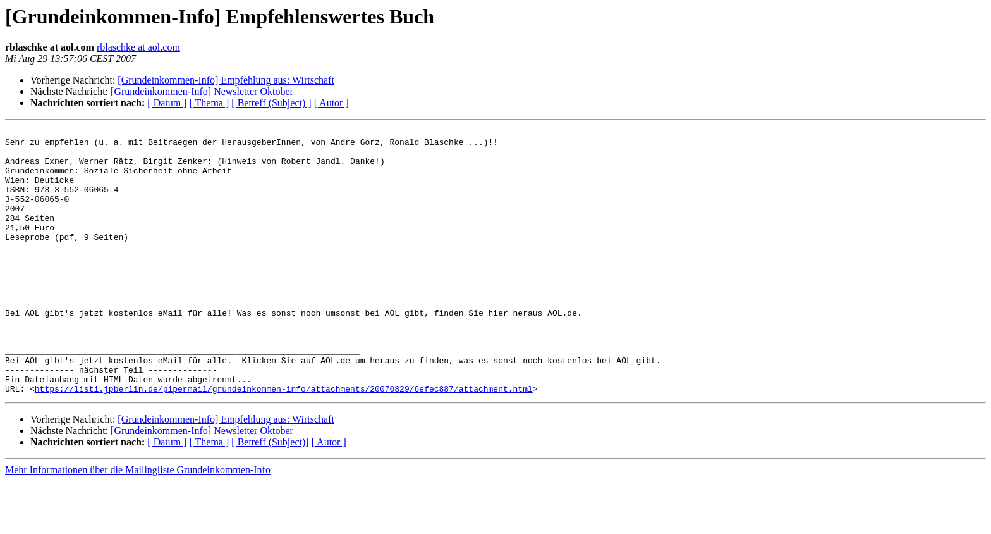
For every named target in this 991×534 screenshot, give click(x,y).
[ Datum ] (166, 102)
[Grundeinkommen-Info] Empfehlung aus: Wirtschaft (226, 80)
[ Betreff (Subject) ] (271, 102)
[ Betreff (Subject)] (269, 495)
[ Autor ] (331, 102)
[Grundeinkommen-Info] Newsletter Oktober (202, 91)
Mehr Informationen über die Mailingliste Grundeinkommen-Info (138, 523)
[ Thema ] (209, 102)
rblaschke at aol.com (138, 47)
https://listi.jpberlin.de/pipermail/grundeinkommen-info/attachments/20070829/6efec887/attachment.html (284, 441)
